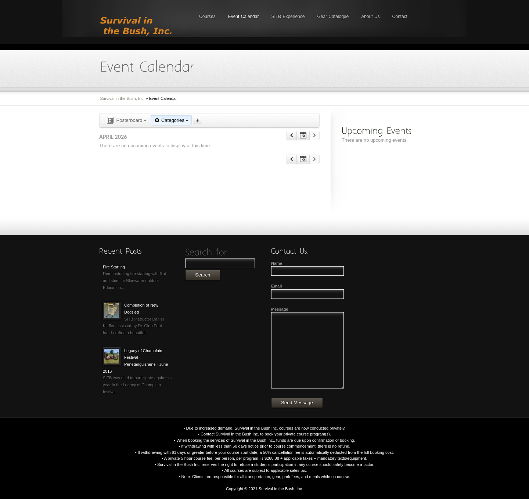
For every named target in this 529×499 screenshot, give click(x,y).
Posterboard (126, 120)
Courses (207, 16)
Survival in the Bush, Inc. (122, 98)
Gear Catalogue (333, 16)
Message (279, 309)
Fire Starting (114, 267)
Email (276, 286)
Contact (399, 16)
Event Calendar (243, 16)
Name (276, 263)
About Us (370, 16)
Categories (171, 120)
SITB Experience (288, 16)
